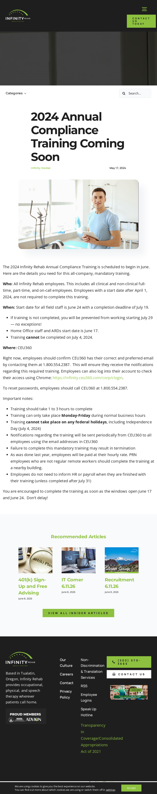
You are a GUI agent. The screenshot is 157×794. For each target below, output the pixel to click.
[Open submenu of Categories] (24, 93)
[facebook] (89, 783)
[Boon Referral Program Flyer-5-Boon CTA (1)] (129, 687)
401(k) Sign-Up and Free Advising (32, 586)
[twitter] (97, 783)
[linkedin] (111, 790)
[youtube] (111, 783)
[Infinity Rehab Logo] (18, 11)
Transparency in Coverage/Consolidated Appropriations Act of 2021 (102, 738)
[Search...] (135, 93)
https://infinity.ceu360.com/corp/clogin (87, 377)
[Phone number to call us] (129, 662)
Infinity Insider (40, 168)
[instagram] (104, 783)
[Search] (123, 93)
